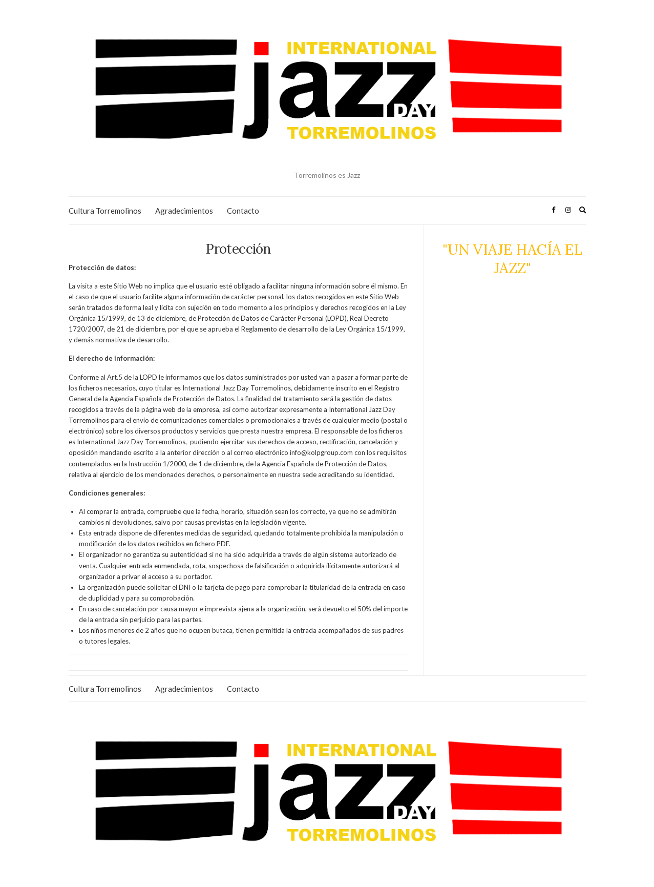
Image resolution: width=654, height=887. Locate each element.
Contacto (243, 210)
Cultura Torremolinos (105, 210)
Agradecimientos (184, 210)
